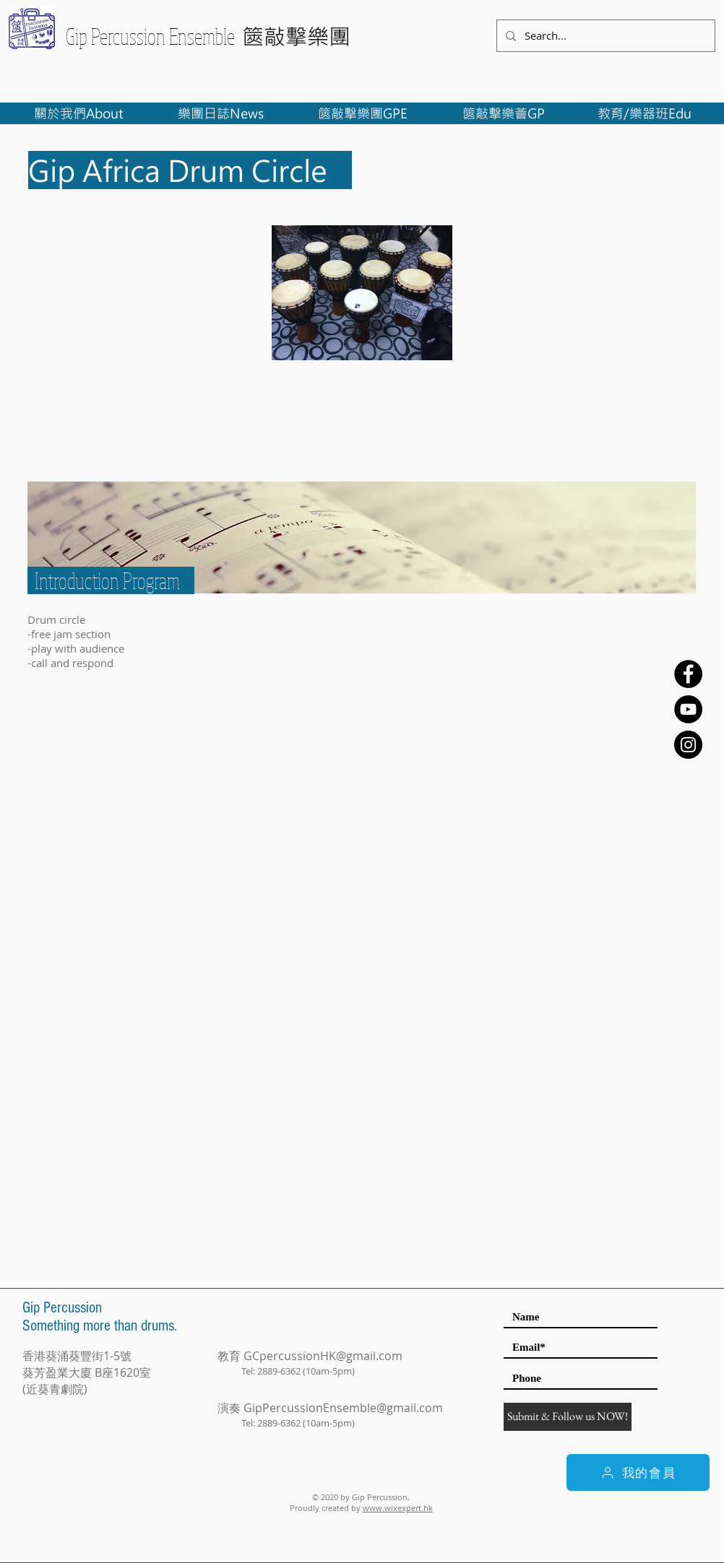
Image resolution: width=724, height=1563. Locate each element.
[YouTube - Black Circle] (688, 709)
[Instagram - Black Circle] (688, 745)
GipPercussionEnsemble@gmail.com (343, 1408)
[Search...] (604, 35)
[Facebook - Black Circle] (688, 674)
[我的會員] (638, 1472)
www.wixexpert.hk (398, 1507)
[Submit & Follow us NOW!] (568, 1417)
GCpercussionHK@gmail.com (323, 1356)
